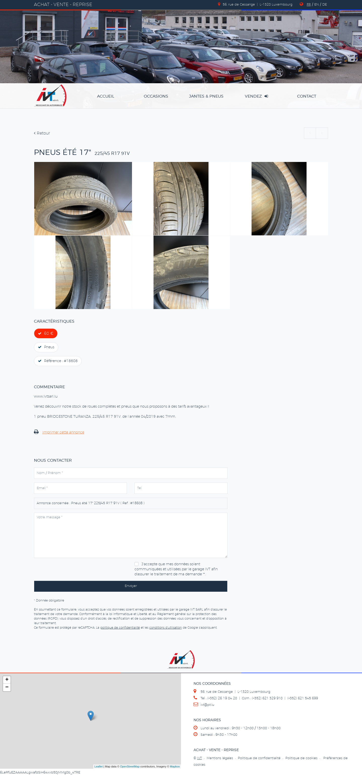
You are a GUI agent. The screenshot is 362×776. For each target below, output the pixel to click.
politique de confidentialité (120, 627)
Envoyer (131, 586)
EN (316, 4)
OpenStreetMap (130, 766)
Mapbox (175, 766)
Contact (306, 96)
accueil (105, 96)
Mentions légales (220, 758)
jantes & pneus (206, 96)
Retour (42, 133)
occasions (156, 96)
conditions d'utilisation (165, 627)
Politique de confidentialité (259, 758)
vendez (256, 96)
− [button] (7, 687)
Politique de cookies (301, 758)
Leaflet (99, 766)
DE (324, 4)
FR (309, 4)
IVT (199, 758)
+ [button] (7, 680)
